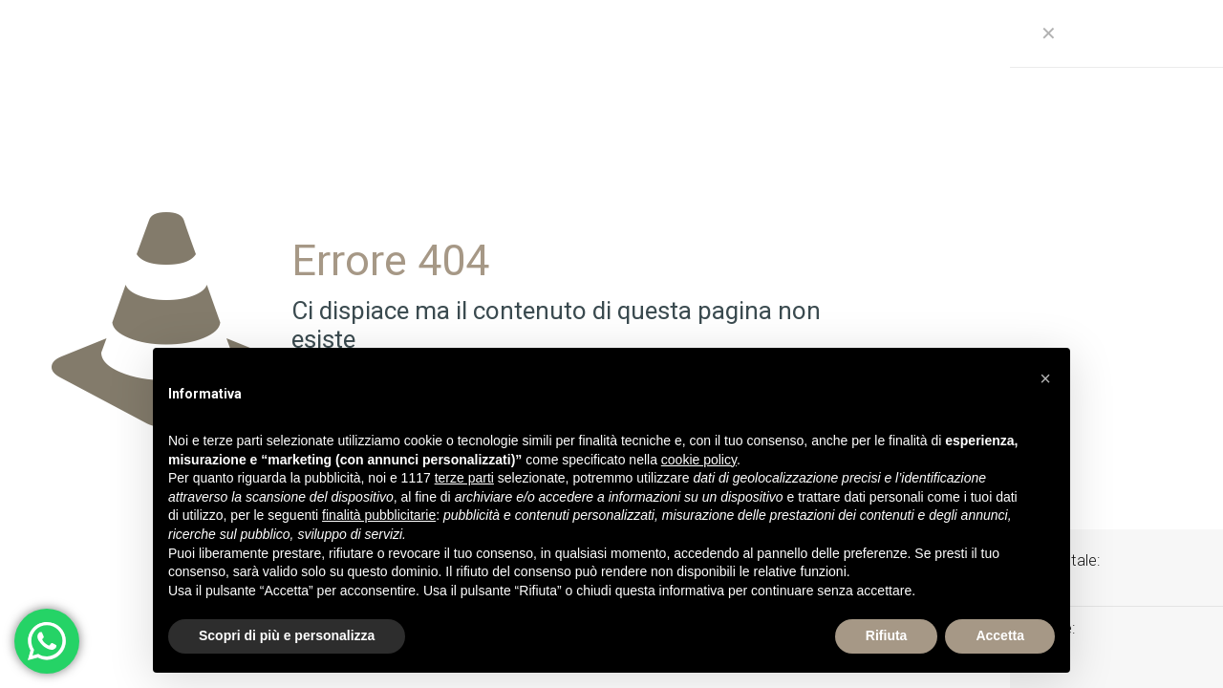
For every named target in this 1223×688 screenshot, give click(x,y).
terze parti (464, 477)
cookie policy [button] (699, 459)
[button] (1045, 378)
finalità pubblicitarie (379, 515)
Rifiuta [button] (887, 635)
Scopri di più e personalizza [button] (287, 635)
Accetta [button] (1000, 635)
